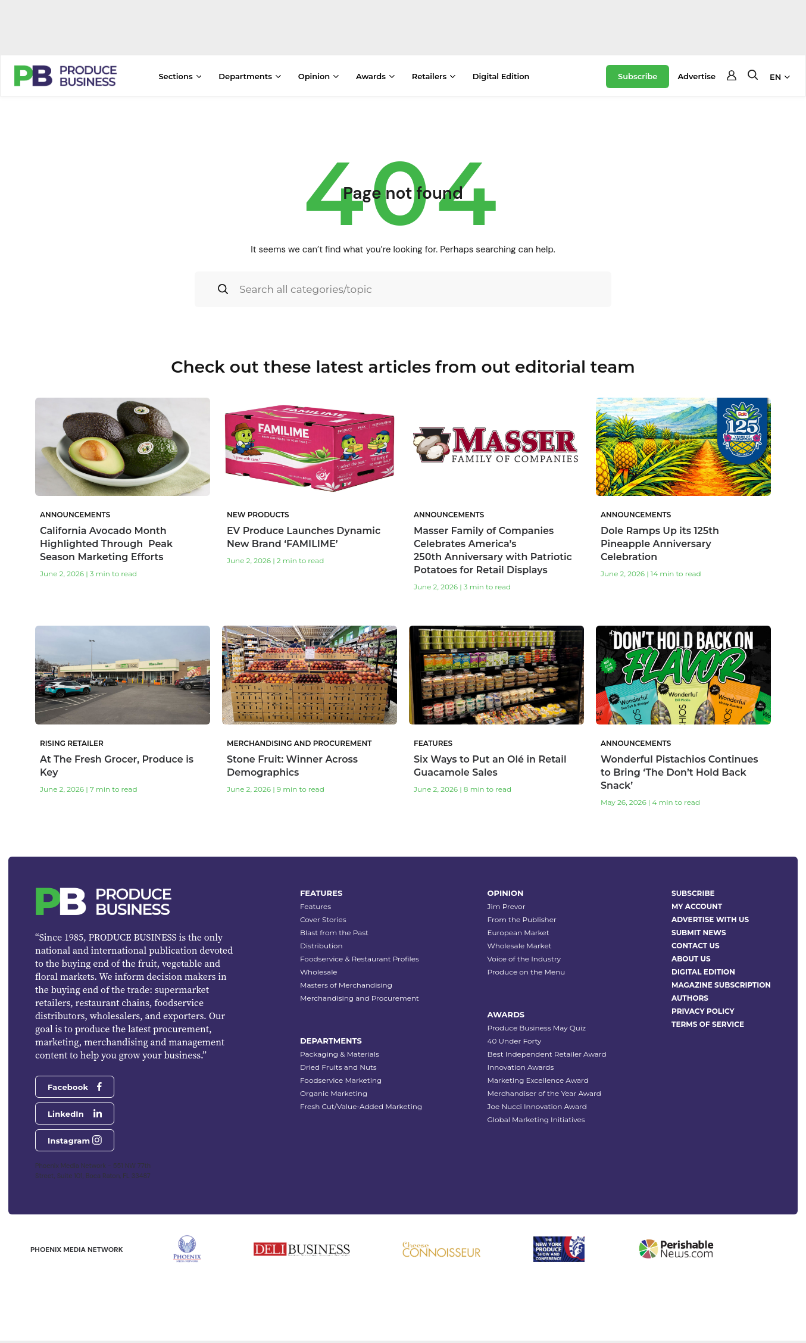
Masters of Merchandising (346, 984)
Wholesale (319, 971)
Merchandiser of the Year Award (544, 1093)
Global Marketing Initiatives (536, 1119)
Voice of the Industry (524, 958)
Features (315, 906)
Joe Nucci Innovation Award (537, 1106)
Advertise (696, 76)
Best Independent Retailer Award (547, 1054)
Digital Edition (501, 76)
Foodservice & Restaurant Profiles (359, 958)
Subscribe (637, 76)
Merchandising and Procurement (359, 998)
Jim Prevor (507, 906)
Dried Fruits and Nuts (338, 1067)
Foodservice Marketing (341, 1080)
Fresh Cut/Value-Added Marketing (361, 1106)
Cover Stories (323, 919)
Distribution (321, 945)
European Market (518, 932)
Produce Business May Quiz (537, 1027)
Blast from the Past (334, 932)
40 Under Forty (515, 1040)
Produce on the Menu (527, 971)
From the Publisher (522, 919)
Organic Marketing (333, 1093)
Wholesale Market (520, 945)
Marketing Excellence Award (538, 1080)
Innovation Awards (521, 1067)
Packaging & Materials (339, 1054)
